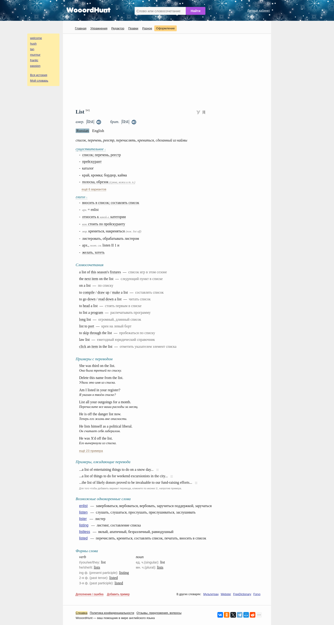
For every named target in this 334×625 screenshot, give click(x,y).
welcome (36, 38)
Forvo (256, 594)
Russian (82, 131)
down (91, 299)
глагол (81, 197)
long (82, 319)
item (95, 279)
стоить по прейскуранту (103, 224)
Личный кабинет (258, 10)
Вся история (38, 75)
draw (101, 292)
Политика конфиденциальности (112, 613)
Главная (80, 28)
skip (86, 333)
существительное (91, 149)
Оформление (165, 28)
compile (89, 292)
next (87, 279)
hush (33, 43)
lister (83, 519)
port (91, 326)
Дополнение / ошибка (89, 594)
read (101, 299)
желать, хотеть (93, 252)
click (82, 346)
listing (83, 525)
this (93, 272)
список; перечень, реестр (101, 155)
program (97, 312)
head (86, 306)
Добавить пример (118, 594)
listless (84, 532)
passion (35, 66)
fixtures (115, 272)
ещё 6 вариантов (94, 189)
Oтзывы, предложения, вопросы (158, 613)
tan (32, 49)
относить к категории (104, 217)
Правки (133, 28)
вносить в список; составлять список (110, 203)
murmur (35, 54)
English (98, 131)
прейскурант (92, 161)
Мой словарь (39, 80)
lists (97, 567)
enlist (83, 506)
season (102, 272)
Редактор (117, 28)
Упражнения (98, 28)
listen (83, 512)
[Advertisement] (169, 70)
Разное (147, 28)
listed (83, 538)
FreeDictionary (242, 594)
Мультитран (211, 594)
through (95, 333)
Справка (81, 613)
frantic (34, 60)
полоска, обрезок (108, 182)
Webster (226, 594)
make (116, 292)
